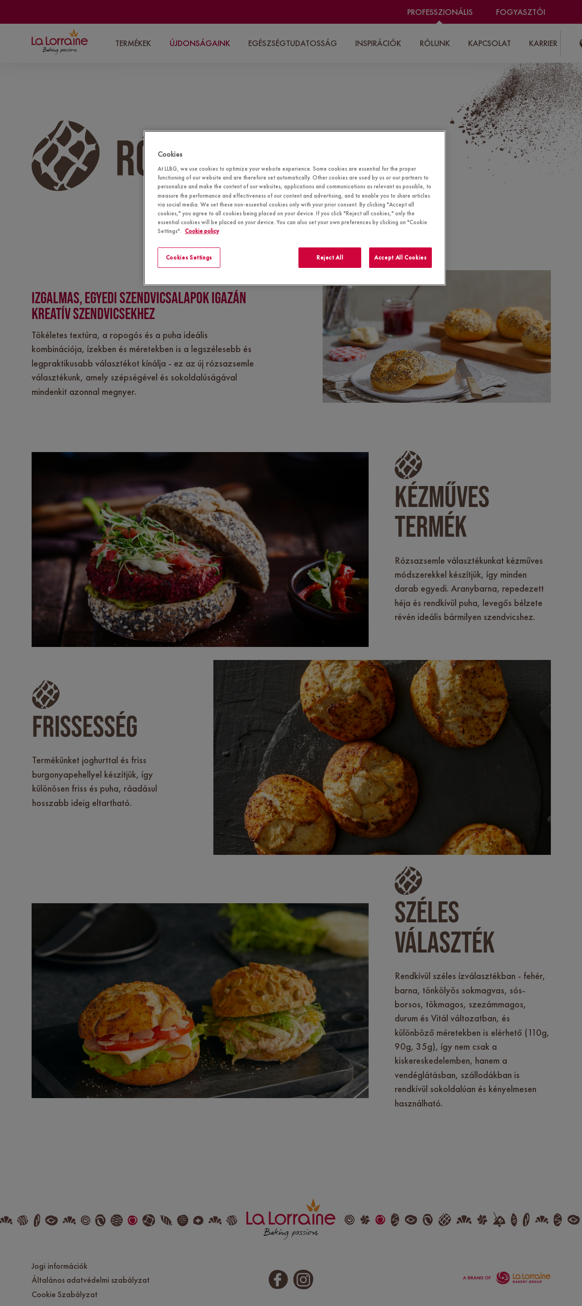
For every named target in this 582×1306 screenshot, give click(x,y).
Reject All (330, 257)
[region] (295, 208)
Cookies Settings (189, 257)
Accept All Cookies (400, 257)
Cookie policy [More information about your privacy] (202, 231)
